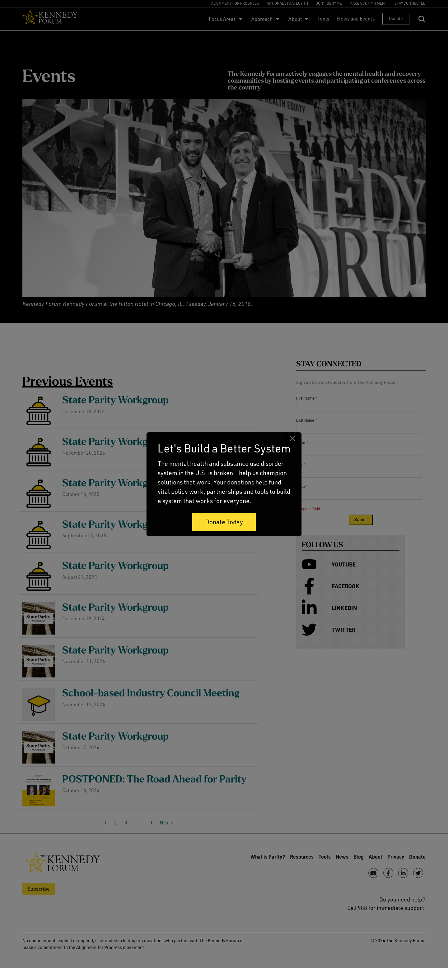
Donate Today (224, 522)
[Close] (292, 438)
